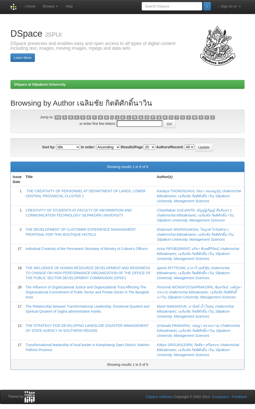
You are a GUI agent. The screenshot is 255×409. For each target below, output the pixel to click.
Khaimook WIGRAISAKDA (177, 229)
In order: (88, 147)
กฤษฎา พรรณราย (204, 326)
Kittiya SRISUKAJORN (174, 345)
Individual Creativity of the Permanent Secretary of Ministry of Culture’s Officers (87, 249)
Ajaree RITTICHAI (171, 268)
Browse (50, 6)
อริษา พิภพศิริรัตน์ (204, 249)
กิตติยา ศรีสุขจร (206, 345)
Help (69, 6)
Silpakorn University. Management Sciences (191, 220)
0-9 (58, 117)
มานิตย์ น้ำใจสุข (200, 306)
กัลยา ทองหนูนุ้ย (208, 191)
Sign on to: (229, 6)
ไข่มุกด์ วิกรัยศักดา (214, 229)
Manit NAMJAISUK (171, 306)
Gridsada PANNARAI (173, 326)
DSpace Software (159, 397)
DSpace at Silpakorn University (40, 84)
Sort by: (48, 147)
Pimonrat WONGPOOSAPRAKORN (185, 287)
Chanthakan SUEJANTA (175, 210)
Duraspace (220, 397)
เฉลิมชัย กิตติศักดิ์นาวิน (195, 196)
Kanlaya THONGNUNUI (175, 191)
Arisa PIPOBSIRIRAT (173, 249)
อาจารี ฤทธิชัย (198, 268)
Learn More (23, 58)
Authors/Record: (170, 147)
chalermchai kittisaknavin (176, 215)
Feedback (239, 397)
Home (29, 6)
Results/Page (132, 147)
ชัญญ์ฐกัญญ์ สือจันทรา (213, 210)
